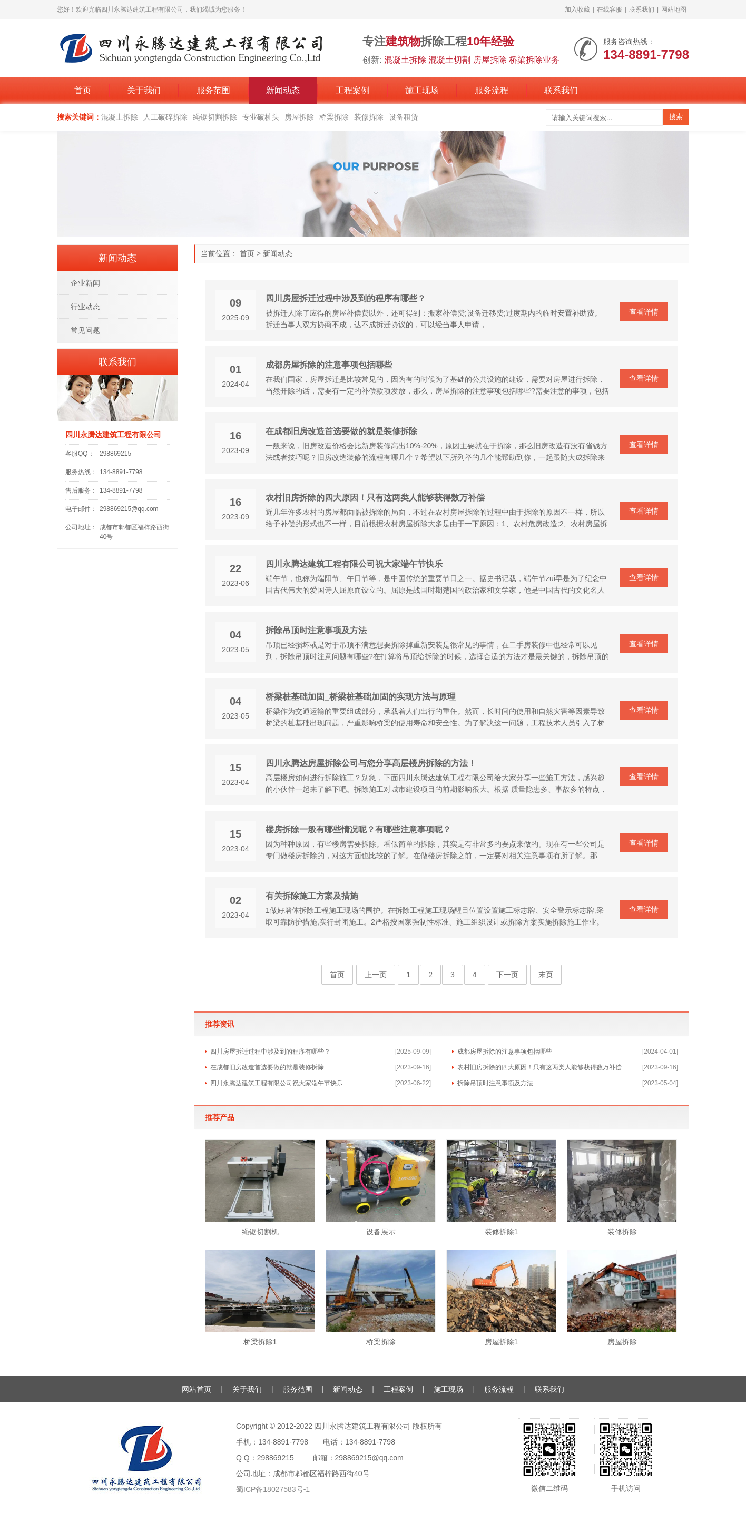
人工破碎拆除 (165, 117)
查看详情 (644, 312)
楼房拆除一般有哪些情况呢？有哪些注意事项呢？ (358, 829)
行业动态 (85, 306)
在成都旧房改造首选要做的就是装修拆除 (341, 431)
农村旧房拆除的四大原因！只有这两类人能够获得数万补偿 (375, 497)
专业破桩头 (260, 117)
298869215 (115, 453)
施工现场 (422, 90)
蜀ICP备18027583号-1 (273, 1489)
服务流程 (491, 90)
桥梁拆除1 (260, 1342)
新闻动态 (283, 90)
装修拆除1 (501, 1231)
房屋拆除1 (501, 1342)
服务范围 (213, 90)
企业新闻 (85, 283)
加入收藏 (577, 9)
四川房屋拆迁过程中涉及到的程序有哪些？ (346, 298)
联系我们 (641, 9)
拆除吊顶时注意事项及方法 (316, 630)
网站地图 (673, 9)
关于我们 (144, 90)
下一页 (507, 974)
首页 (82, 90)
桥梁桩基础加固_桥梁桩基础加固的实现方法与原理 (361, 696)
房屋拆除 (299, 117)
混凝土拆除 (119, 117)
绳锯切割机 (260, 1231)
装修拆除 (369, 117)
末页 (545, 974)
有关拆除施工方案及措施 (312, 895)
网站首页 (196, 1389)
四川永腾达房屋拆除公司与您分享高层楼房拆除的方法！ (371, 763)
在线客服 (609, 9)
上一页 (376, 974)
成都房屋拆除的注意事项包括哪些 (329, 364)
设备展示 (381, 1231)
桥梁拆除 (334, 117)
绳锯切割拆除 (215, 117)
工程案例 (352, 90)
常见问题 (85, 330)
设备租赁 (403, 117)
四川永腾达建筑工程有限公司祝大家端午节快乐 (354, 563)
